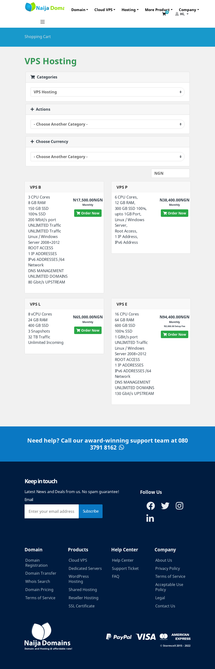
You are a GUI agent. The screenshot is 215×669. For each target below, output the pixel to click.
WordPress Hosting (79, 579)
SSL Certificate (82, 606)
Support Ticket (125, 568)
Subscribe (90, 511)
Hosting (129, 9)
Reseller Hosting (83, 597)
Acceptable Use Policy (169, 587)
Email (29, 499)
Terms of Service (40, 597)
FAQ (115, 576)
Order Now (87, 213)
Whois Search (37, 581)
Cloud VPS (103, 9)
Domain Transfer (40, 573)
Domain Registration (36, 563)
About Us (163, 560)
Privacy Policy (167, 568)
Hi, (180, 14)
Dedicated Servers (85, 568)
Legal (160, 597)
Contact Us (165, 606)
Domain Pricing (39, 589)
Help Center (123, 560)
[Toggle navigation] (42, 20)
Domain (78, 9)
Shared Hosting (83, 589)
